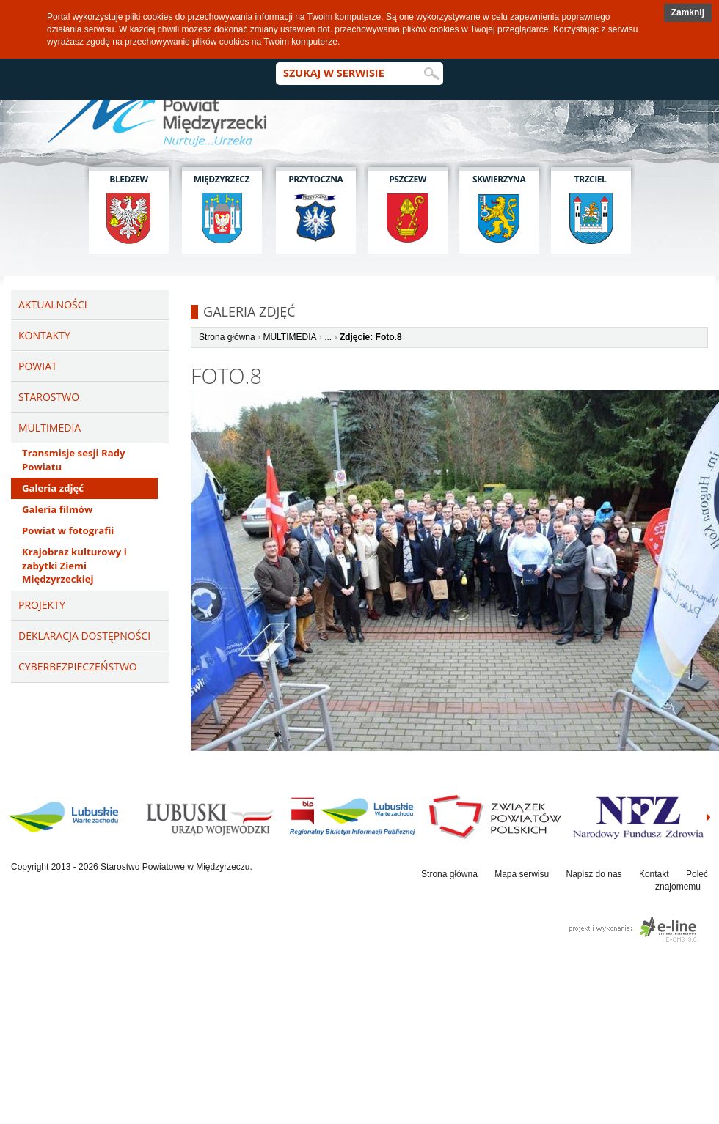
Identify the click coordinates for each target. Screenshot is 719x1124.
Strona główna (227, 337)
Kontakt (654, 874)
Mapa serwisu (521, 874)
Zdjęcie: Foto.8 (371, 337)
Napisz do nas (594, 874)
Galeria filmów (57, 509)
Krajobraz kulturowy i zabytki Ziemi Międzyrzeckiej (74, 565)
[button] (688, 13)
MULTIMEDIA (289, 337)
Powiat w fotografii (68, 530)
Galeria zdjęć (53, 488)
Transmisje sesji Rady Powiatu (73, 459)
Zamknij (687, 12)
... (328, 337)
